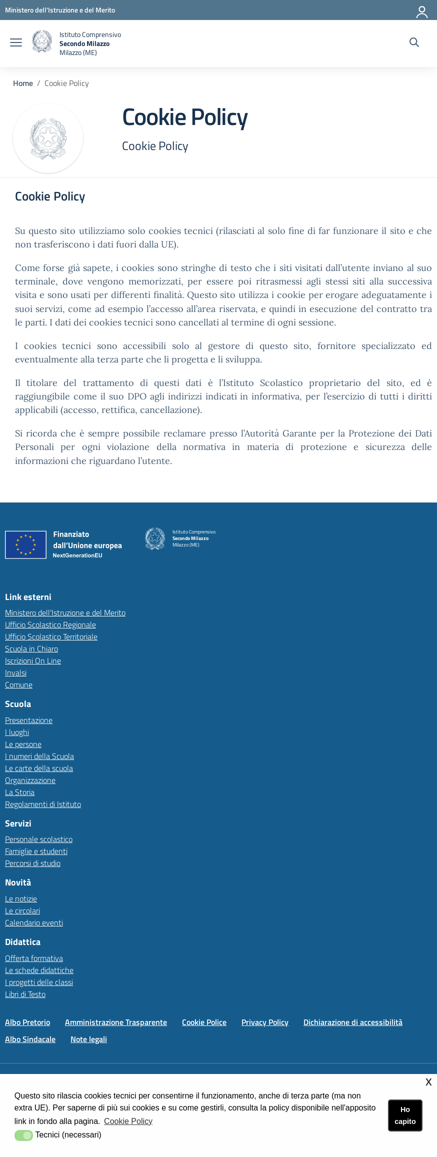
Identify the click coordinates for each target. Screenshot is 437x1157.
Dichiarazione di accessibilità (353, 1022)
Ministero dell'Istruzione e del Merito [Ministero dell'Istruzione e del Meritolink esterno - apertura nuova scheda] (65, 612)
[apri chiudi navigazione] (16, 44)
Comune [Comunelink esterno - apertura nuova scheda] (18, 684)
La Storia (19, 792)
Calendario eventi (34, 922)
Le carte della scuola (39, 768)
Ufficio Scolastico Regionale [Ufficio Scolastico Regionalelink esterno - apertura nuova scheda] (50, 624)
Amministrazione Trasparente (116, 1022)
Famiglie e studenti (36, 851)
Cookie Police (204, 1022)
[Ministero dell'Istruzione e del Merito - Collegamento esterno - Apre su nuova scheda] (60, 9)
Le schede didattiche (39, 970)
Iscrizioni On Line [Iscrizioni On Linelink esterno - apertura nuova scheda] (33, 660)
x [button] (429, 1081)
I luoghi (17, 732)
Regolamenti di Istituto (43, 804)
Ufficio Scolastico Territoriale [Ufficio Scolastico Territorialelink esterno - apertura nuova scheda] (51, 636)
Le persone (23, 744)
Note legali (88, 1039)
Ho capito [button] (405, 1116)
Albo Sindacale (30, 1039)
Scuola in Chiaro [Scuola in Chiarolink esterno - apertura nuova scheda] (31, 648)
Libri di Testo (25, 994)
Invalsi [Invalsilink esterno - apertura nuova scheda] (15, 672)
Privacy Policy (265, 1022)
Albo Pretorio (27, 1022)
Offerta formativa (34, 958)
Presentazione (28, 720)
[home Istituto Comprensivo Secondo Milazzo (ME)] (76, 43)
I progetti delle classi (39, 982)
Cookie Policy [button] (128, 1121)
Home (23, 83)
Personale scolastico (38, 839)
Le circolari (22, 910)
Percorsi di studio (32, 863)
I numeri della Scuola (39, 756)
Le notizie (21, 898)
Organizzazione (30, 780)
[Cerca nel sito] (414, 43)
